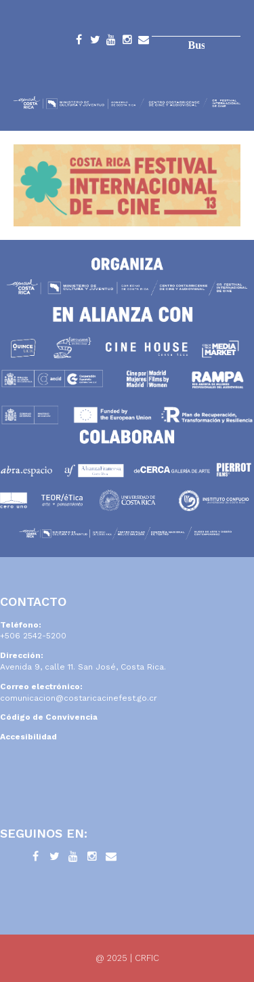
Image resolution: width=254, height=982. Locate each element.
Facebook (78, 42)
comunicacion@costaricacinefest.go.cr (78, 698)
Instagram (127, 42)
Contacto (143, 42)
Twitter (95, 42)
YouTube (111, 42)
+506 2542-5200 (33, 635)
